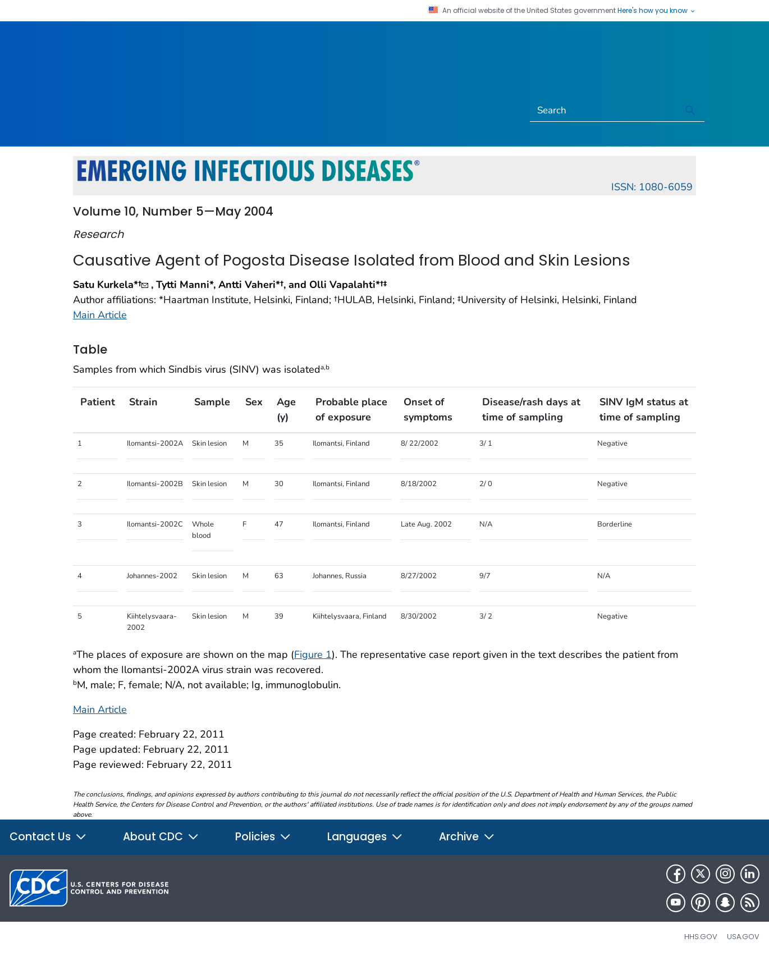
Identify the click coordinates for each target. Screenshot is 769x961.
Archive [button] (467, 836)
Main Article (100, 315)
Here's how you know (656, 11)
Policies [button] (263, 836)
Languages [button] (365, 836)
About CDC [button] (161, 836)
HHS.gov (700, 936)
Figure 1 (313, 654)
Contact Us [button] (48, 836)
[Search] (604, 110)
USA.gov (743, 936)
